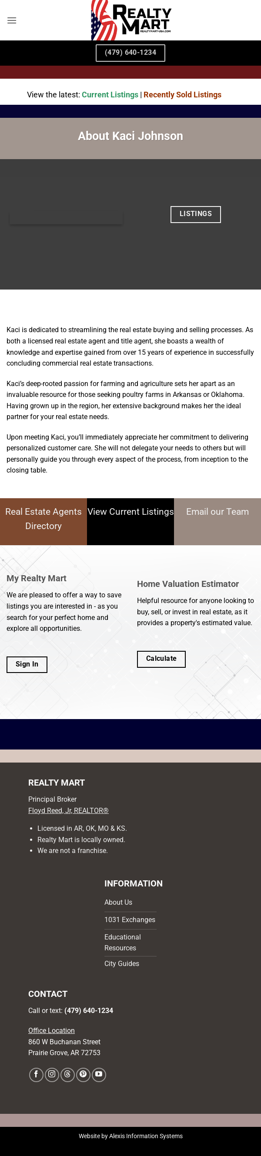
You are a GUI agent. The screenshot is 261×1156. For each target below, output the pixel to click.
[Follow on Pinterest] (83, 1075)
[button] (12, 20)
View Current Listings (130, 511)
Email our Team (217, 511)
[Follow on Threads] (67, 1075)
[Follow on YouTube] (99, 1075)
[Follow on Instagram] (52, 1075)
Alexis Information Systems (146, 1136)
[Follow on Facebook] (36, 1075)
